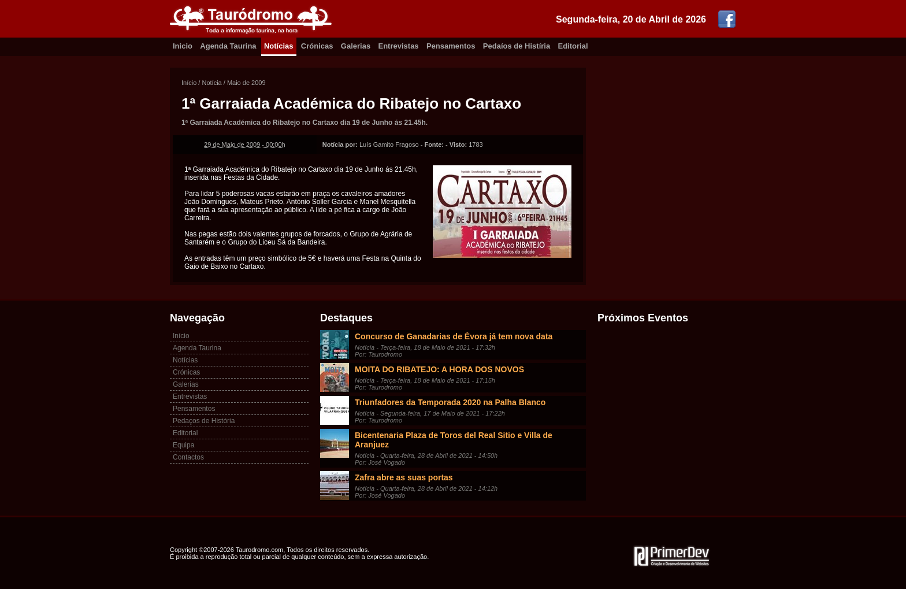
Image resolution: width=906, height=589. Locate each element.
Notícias (279, 46)
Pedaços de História (204, 421)
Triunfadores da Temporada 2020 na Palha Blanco (450, 402)
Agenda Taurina (228, 46)
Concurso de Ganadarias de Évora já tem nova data (453, 336)
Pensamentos (451, 46)
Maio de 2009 (246, 82)
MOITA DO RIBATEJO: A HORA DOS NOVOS (439, 369)
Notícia (211, 82)
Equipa (183, 445)
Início (188, 82)
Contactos (188, 457)
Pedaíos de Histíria (516, 46)
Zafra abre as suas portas (404, 477)
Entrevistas (398, 46)
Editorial (573, 46)
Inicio (182, 46)
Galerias (355, 46)
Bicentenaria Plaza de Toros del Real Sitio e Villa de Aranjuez (453, 440)
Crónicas (317, 46)
